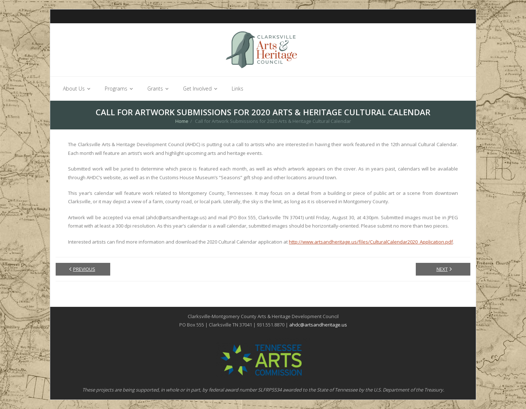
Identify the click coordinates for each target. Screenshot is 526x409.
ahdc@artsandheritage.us (318, 325)
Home (181, 121)
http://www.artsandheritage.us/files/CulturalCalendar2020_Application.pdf (371, 241)
